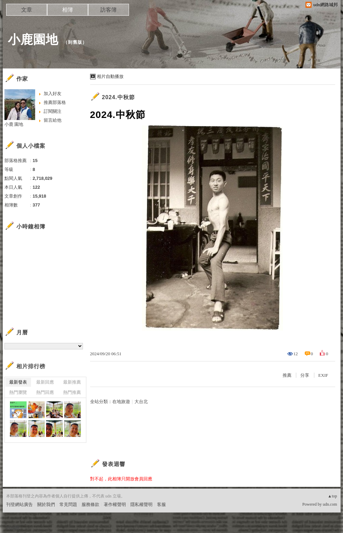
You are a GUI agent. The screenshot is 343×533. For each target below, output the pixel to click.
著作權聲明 (115, 504)
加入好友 (52, 93)
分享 (304, 375)
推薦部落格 (55, 102)
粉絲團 (12, 527)
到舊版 (75, 42)
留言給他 (52, 120)
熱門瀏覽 (18, 392)
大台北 (141, 401)
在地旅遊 (121, 401)
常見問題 (68, 504)
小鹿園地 (33, 39)
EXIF (323, 375)
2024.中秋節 (118, 97)
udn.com (330, 504)
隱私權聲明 (141, 504)
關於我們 (46, 504)
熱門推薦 (72, 392)
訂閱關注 (52, 111)
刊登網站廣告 (19, 504)
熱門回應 (45, 392)
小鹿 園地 (14, 124)
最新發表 (18, 382)
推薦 (287, 375)
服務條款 (90, 504)
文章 (26, 10)
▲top (332, 496)
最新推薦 (72, 382)
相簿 (67, 10)
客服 (161, 504)
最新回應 (45, 382)
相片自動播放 (110, 76)
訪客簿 (108, 10)
